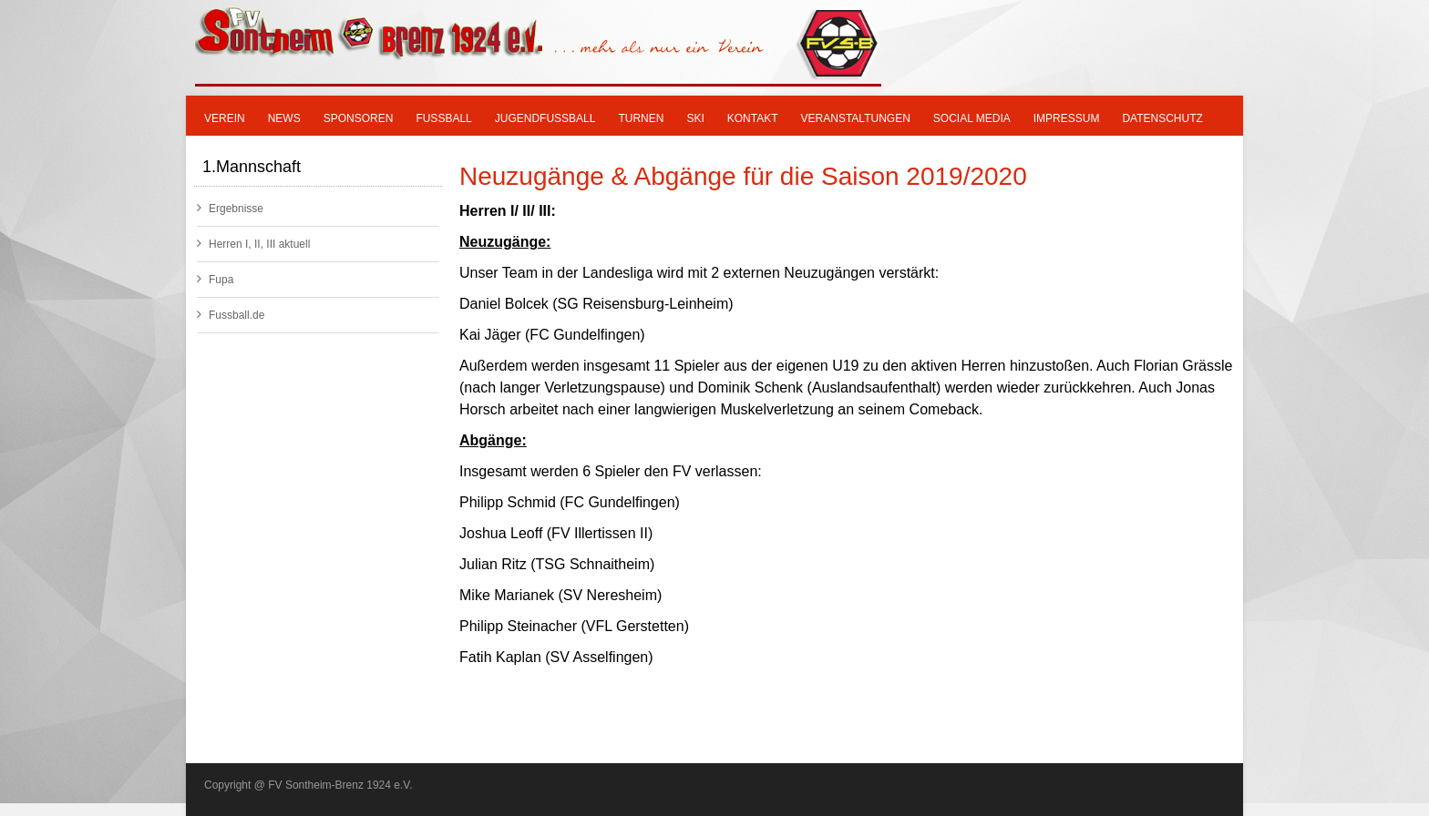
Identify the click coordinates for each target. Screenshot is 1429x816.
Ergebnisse (230, 208)
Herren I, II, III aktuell (253, 243)
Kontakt (752, 118)
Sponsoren (359, 118)
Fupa (215, 279)
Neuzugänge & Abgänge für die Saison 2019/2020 (743, 176)
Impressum (1066, 118)
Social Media (972, 118)
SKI (695, 118)
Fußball (443, 118)
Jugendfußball (545, 118)
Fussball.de (230, 314)
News (284, 118)
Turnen (640, 118)
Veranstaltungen (855, 118)
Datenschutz (1162, 118)
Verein (224, 118)
